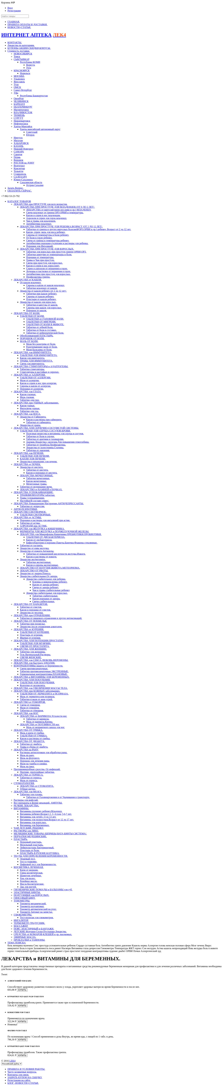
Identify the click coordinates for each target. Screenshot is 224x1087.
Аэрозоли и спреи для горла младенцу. (46, 218)
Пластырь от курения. (31, 635)
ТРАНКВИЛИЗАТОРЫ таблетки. (37, 495)
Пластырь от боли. (30, 850)
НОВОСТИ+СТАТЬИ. (19, 27)
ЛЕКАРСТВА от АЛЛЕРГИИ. (30, 374)
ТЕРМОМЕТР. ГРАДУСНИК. (29, 923)
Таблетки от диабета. (31, 744)
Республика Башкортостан (34, 95)
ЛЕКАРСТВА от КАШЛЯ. (28, 279)
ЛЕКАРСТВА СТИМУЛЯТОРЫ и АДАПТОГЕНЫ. (41, 366)
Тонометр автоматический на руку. (38, 909)
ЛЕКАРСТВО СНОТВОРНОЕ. (30, 512)
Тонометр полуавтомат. (32, 906)
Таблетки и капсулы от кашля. (42, 305)
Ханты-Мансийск (23, 126)
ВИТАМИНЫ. (21, 808)
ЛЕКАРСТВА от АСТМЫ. (28, 517)
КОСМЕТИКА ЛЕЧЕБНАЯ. (29, 867)
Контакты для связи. (18, 1074)
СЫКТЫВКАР (21, 59)
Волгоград (19, 165)
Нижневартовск (22, 121)
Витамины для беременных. (34, 825)
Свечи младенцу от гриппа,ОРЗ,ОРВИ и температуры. (55, 212)
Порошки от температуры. (40, 257)
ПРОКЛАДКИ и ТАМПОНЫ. (29, 940)
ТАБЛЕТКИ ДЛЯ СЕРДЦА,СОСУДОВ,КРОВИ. (45, 430)
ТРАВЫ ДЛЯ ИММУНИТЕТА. (36, 360)
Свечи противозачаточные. (34, 668)
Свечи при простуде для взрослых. (44, 263)
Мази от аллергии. (29, 380)
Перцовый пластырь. (31, 842)
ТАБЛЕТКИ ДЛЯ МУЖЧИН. (35, 643)
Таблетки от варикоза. (37, 719)
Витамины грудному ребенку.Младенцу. (41, 811)
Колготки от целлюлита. (32, 685)
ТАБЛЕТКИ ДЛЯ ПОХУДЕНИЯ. (37, 682)
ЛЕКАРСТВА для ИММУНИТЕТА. (33, 352)
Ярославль (19, 81)
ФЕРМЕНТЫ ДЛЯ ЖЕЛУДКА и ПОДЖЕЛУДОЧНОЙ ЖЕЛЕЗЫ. (54, 531)
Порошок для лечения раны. (35, 761)
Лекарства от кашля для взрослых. (38, 302)
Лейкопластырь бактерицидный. (37, 847)
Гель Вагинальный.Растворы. (35, 654)
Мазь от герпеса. (29, 780)
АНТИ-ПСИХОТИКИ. (25, 509)
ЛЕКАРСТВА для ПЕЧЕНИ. (29, 453)
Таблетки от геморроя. (32, 710)
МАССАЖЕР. (21, 926)
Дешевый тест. (27, 858)
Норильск (25, 73)
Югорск (30, 135)
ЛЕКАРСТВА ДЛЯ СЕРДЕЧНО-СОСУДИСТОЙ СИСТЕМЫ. (46, 428)
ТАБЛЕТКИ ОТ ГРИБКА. (33, 735)
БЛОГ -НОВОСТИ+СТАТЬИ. (23, 1083)
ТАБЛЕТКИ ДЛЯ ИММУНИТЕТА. (38, 355)
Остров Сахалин (34, 185)
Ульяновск (19, 79)
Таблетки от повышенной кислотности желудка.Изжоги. (56, 554)
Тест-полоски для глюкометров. (37, 917)
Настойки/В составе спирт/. (34, 500)
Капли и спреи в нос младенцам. (43, 215)
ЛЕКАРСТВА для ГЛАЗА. (28, 391)
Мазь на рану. (27, 755)
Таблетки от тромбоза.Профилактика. (46, 444)
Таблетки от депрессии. (32, 506)
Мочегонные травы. (36, 484)
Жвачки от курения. (30, 637)
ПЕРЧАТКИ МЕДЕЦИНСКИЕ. (30, 836)
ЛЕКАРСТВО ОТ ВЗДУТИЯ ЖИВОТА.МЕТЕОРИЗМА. (50, 568)
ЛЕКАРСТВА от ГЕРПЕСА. (28, 775)
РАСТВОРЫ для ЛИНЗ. (26, 830)
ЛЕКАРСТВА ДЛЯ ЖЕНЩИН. (30, 649)
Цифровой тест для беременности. (38, 864)
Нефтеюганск (21, 123)
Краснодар (19, 168)
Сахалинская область (31, 182)
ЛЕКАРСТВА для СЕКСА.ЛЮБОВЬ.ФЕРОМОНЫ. (41, 660)
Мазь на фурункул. (30, 758)
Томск (17, 56)
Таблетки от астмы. (30, 523)
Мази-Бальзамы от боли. (39, 349)
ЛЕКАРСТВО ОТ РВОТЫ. (34, 570)
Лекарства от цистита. (31, 467)
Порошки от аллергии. (32, 388)
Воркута (30, 65)
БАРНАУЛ (19, 104)
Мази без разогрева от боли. (41, 344)
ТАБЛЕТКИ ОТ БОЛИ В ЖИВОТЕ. (45, 324)
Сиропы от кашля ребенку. (40, 296)
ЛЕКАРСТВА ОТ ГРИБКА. (28, 730)
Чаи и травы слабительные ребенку (51, 590)
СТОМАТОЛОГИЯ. (24, 783)
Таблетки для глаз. (29, 400)
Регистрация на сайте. (19, 1080)
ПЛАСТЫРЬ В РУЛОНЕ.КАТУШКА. (39, 853)
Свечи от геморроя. (30, 705)
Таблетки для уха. (29, 411)
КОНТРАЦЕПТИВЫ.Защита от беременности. (38, 665)
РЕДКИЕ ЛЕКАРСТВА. (26, 805)
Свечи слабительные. (43, 601)
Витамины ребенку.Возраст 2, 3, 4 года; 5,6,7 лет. (46, 814)
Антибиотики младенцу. (39, 223)
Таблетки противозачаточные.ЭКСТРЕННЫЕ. (44, 671)
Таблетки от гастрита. (31, 545)
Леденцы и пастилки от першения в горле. (48, 271)
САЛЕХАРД (20, 176)
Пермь (17, 157)
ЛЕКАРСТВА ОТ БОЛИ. (27, 313)
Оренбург (19, 98)
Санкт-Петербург (23, 90)
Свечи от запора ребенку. (45, 587)
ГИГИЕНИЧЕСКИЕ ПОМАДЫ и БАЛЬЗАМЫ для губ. (43, 889)
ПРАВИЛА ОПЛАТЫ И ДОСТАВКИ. (27, 24)
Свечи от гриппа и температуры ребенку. (47, 240)
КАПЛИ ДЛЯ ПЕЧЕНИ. (33, 458)
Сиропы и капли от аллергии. (35, 386)
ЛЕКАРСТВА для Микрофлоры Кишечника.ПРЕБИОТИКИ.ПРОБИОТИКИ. (61, 534)
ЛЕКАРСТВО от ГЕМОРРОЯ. (30, 702)
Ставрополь (20, 174)
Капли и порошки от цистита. (41, 472)
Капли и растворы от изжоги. (41, 556)
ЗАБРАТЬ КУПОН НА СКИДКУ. (24, 1077)
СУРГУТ (18, 118)
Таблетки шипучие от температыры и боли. (49, 254)
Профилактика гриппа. (38, 277)
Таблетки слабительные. (45, 595)
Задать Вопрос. (15, 188)
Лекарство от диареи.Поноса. (35, 573)
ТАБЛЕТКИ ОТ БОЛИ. (32, 316)
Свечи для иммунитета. (32, 363)
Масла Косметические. (32, 884)
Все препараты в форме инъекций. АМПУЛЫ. (38, 802)
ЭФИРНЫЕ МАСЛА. (25, 937)
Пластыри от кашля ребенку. (41, 299)
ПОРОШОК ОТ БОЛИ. (32, 338)
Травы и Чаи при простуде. (40, 260)
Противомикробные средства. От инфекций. (37, 769)
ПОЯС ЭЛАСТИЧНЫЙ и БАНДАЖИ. (34, 928)
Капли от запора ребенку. (45, 584)
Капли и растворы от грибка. (35, 738)
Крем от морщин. (29, 870)
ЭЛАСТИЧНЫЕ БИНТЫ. (27, 892)
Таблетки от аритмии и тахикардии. (45, 439)
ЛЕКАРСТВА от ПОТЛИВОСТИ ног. (40, 724)
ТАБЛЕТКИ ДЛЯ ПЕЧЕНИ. (35, 456)
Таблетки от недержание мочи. (36, 486)
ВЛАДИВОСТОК (23, 112)
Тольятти (18, 171)
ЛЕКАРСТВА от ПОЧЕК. (27, 464)
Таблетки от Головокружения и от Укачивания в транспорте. (58, 797)
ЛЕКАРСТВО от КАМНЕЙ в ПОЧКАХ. (41, 489)
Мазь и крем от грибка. (32, 733)
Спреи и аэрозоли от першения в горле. (47, 268)
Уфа (16, 93)
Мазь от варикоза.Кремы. (39, 721)
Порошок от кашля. (36, 310)
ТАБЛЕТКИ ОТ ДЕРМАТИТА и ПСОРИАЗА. (44, 693)
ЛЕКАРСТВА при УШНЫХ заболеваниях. (36, 402)
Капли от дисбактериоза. (39, 540)
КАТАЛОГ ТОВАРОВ (19, 201)
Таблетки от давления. (38, 450)
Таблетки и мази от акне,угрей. (36, 699)
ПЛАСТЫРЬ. (21, 839)
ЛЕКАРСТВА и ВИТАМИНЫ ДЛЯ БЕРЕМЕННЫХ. (42, 677)
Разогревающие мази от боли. (42, 346)
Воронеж (18, 160)
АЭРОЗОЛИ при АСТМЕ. (33, 526)
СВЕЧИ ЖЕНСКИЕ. (31, 657)
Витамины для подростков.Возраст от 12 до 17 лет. (47, 819)
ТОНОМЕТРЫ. (22, 900)
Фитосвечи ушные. (30, 408)
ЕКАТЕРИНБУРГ (23, 107)
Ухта (28, 67)
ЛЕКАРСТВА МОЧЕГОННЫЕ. (36, 475)
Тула (16, 84)
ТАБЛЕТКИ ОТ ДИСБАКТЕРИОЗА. (45, 537)
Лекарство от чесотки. (31, 612)
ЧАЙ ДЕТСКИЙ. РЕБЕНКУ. (29, 828)
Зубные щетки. (28, 789)
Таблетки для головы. (31, 794)
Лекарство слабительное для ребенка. (46, 579)
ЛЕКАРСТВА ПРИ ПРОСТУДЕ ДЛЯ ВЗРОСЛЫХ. (47, 249)
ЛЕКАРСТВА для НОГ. (26, 713)
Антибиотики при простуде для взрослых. (48, 274)
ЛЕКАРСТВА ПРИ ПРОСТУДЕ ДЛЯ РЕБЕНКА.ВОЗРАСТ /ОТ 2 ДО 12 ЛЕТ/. (61, 226)
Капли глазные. (28, 394)
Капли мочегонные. (36, 481)
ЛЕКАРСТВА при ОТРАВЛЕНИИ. (32, 615)
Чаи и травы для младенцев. (41, 221)
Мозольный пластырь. (31, 844)
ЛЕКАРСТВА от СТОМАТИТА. (37, 786)
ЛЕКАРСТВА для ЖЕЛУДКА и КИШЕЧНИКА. (39, 528)
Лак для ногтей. (28, 886)
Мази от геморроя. (30, 707)
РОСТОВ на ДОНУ (24, 162)
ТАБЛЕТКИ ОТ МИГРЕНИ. (41, 321)
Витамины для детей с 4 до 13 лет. (38, 816)
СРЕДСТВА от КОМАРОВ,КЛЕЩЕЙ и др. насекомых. (43, 934)
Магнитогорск (21, 109)
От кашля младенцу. (30, 282)
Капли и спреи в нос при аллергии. (38, 383)
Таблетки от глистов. (31, 607)
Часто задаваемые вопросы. (22, 1072)
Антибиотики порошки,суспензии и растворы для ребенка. (57, 243)
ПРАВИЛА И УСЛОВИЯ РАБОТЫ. (26, 1069)
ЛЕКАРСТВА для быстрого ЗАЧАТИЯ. (34, 663)
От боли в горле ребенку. (39, 237)
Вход (10, 8)
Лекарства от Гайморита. (33, 416)
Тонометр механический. (33, 903)
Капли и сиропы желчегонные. (42, 565)
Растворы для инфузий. (26, 800)
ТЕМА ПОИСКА (16, 942)
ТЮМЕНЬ (19, 115)
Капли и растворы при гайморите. (44, 419)
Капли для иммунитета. (32, 358)
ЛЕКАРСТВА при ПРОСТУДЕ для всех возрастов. (40, 204)
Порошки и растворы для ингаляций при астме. (45, 520)
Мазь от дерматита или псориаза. (37, 696)
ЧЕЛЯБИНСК (21, 101)
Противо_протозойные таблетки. (37, 772)
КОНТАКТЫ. (14, 42)
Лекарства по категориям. (21, 45)
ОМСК (17, 87)
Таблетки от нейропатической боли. (45, 333)
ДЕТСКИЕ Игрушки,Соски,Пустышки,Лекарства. (40, 931)
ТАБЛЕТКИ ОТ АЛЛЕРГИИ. (35, 377)
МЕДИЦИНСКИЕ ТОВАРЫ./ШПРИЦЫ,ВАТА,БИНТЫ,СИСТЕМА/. (50, 833)
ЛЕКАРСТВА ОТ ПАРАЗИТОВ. (31, 604)
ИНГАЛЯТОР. (21, 920)
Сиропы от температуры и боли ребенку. (47, 235)
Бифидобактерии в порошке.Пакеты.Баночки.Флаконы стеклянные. (61, 542)
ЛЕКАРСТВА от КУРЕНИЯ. (29, 629)
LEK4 (12, 1060)
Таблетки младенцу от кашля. (41, 288)
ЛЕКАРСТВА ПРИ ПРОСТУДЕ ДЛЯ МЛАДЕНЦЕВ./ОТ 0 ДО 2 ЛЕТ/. (57, 207)
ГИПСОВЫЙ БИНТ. (24, 898)
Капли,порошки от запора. (46, 598)
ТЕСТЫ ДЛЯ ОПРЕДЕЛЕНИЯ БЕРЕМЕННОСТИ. (41, 856)
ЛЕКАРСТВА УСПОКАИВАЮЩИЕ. (34, 492)
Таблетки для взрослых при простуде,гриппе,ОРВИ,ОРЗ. (56, 251)
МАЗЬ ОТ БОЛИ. (29, 341)
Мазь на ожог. (27, 766)
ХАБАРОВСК (21, 143)
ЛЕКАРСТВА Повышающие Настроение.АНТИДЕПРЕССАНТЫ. (49, 503)
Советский (31, 132)
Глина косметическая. (31, 872)
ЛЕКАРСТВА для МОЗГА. (28, 791)
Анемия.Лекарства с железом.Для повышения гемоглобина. (57, 442)
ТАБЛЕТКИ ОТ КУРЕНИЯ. (34, 632)
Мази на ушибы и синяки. (33, 763)
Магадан (18, 140)
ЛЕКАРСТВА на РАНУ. (26, 749)
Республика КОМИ (30, 62)
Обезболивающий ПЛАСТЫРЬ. (36, 335)
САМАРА (19, 151)
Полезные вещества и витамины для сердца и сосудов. (55, 433)
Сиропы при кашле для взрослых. (44, 307)
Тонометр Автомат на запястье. (36, 912)
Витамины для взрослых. (33, 822)
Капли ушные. (27, 405)
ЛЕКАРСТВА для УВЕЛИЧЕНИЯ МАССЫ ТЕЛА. (41, 688)
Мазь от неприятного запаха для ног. (45, 727)
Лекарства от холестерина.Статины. (45, 447)
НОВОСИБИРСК (23, 53)
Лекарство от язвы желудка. (34, 548)
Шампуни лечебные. (31, 875)
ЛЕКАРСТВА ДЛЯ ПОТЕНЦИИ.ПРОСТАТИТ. (39, 640)
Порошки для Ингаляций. (39, 246)
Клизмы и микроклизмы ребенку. (49, 581)
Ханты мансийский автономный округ (40, 129)
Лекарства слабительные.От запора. (39, 576)
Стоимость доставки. (18, 51)
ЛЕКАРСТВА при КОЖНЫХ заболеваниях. (37, 691)
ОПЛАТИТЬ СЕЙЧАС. (19, 190)
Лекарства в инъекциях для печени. (38, 461)
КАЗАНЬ (18, 146)
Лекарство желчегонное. (33, 559)
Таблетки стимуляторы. (32, 369)
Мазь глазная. (27, 397)
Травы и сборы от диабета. (34, 747)
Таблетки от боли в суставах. (41, 330)
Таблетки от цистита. (37, 470)
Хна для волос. (28, 878)
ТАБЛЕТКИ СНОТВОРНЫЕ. (35, 514)
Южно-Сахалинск (23, 179)
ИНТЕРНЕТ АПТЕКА (26, 35)
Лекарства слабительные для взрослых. (47, 593)
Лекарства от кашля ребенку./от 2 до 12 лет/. (43, 291)
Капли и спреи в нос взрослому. (43, 265)
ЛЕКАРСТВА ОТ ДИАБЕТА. (29, 741)
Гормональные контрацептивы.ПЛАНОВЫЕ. (44, 674)
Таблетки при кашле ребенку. (41, 293)
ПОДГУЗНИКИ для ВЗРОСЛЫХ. (31, 895)
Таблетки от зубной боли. (39, 327)
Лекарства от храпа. (30, 425)
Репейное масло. (28, 881)
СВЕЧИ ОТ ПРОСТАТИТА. (34, 646)
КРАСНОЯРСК (22, 70)
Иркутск (18, 137)
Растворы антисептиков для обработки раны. (43, 752)
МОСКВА (19, 76)
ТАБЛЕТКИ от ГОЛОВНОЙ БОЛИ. (45, 319)
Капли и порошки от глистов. (35, 609)
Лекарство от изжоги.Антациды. (37, 551)
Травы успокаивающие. (32, 498)
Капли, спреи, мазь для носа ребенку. (45, 232)
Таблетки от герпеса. (31, 777)
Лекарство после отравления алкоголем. (41, 626)
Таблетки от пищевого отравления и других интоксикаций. (51, 618)
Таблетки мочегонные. (38, 478)
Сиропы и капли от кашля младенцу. (45, 285)
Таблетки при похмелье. (32, 623)
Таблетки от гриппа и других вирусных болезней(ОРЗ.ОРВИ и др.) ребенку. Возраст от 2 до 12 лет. (78, 229)
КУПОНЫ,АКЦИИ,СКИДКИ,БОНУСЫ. (29, 48)
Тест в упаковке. (28, 861)
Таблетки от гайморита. (38, 422)
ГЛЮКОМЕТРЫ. (23, 914)
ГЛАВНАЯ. (13, 21)
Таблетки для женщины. (33, 651)
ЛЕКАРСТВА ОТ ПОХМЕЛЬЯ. (30, 621)
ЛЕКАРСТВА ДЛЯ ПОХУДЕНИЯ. (32, 679)
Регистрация (14, 10)
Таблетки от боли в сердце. (40, 436)
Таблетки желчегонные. (38, 562)
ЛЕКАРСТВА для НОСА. (27, 414)
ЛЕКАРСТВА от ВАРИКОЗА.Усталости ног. (43, 716)
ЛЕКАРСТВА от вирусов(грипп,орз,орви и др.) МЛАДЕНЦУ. (58, 209)
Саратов (18, 154)
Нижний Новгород (23, 148)
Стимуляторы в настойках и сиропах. (39, 372)
